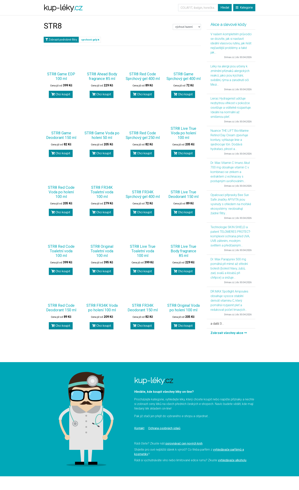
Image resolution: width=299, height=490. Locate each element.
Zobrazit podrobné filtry (61, 39)
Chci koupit (60, 94)
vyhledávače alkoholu (232, 460)
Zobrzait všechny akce (229, 333)
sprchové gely (90, 39)
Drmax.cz (229, 57)
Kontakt (139, 428)
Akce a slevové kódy (228, 24)
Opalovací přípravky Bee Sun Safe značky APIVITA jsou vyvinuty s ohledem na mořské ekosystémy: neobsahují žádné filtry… (231, 204)
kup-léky (63, 7)
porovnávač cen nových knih (184, 443)
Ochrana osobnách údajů (164, 428)
